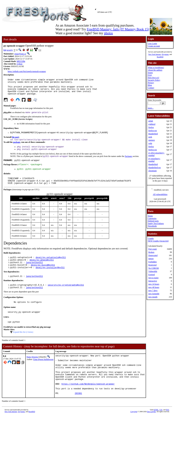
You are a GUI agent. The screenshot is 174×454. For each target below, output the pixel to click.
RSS (167, 431)
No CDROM (153, 268)
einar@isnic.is (20, 54)
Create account (154, 46)
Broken (151, 252)
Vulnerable (152, 271)
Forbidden (152, 262)
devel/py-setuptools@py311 (51, 266)
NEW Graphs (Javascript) (158, 241)
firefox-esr (152, 130)
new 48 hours (153, 287)
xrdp (150, 143)
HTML (156, 431)
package (16, 147)
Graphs (151, 238)
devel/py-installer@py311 (50, 277)
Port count (152, 249)
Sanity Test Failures (156, 223)
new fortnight (153, 294)
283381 (78, 414)
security (10, 50)
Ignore (151, 258)
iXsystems (165, 54)
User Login (152, 43)
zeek (150, 137)
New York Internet (154, 54)
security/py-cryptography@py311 (66, 296)
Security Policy (154, 80)
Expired (151, 274)
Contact (151, 88)
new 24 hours (153, 284)
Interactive (152, 281)
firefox (151, 127)
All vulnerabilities (160, 194)
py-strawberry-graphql (154, 159)
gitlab (150, 121)
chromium (152, 171)
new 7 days (152, 290)
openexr (151, 140)
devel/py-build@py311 (43, 275)
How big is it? (153, 77)
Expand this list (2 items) (23, 345)
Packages (128, 162)
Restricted (152, 265)
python (19, 64)
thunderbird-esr (154, 167)
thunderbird (153, 134)
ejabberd (151, 124)
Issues (150, 72)
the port (15, 142)
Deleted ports (153, 221)
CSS (160, 431)
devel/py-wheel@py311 (42, 269)
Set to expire (153, 278)
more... (151, 108)
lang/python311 (34, 272)
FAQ (150, 75)
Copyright (133, 433)
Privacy (151, 82)
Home (150, 216)
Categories (152, 218)
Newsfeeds (152, 226)
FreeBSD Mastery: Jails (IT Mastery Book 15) (118, 29)
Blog (150, 85)
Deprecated (153, 255)
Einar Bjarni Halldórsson (43, 372)
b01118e (21, 61)
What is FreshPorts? (156, 67)
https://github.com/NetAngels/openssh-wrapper (27, 72)
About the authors (155, 70)
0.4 (5, 50)
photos (108, 33)
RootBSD (160, 57)
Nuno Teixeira (32, 370)
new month (152, 297)
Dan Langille (151, 433)
